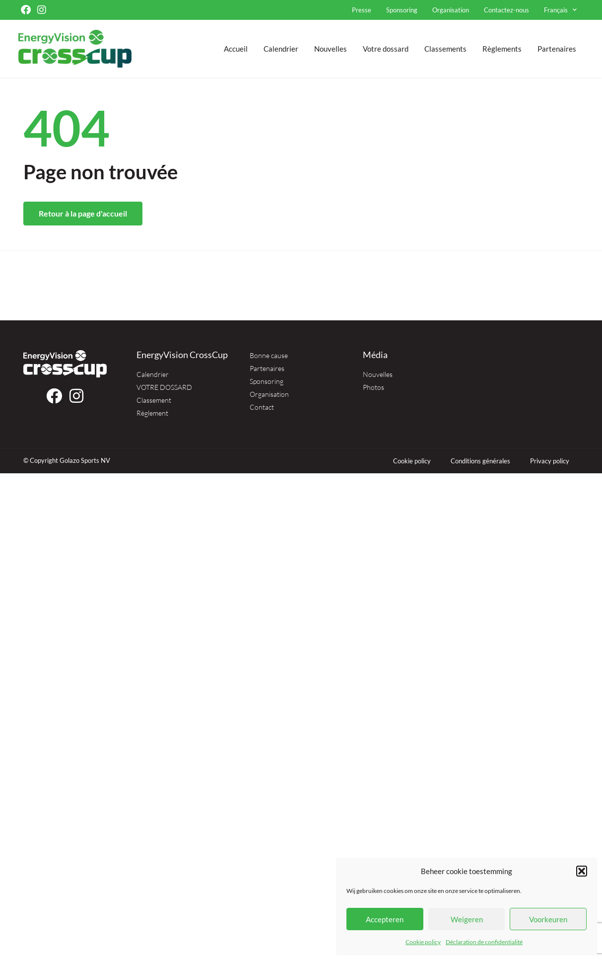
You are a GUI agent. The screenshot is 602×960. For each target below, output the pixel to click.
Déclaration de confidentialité (484, 942)
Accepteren (384, 919)
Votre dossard (385, 48)
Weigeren (467, 919)
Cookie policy (423, 942)
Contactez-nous (506, 10)
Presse (361, 10)
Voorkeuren (548, 919)
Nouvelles (330, 48)
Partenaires (556, 48)
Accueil (236, 48)
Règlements (502, 48)
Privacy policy (549, 461)
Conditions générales (480, 461)
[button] (582, 871)
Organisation (450, 10)
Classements (445, 48)
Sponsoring (401, 10)
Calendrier (281, 48)
